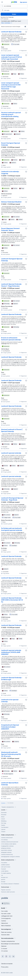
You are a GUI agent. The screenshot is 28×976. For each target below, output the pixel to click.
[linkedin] (13, 956)
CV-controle (4, 951)
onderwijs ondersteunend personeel (9, 841)
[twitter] (9, 956)
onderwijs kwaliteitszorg (7, 854)
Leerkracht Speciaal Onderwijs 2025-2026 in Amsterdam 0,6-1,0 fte (12, 600)
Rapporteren (23, 50)
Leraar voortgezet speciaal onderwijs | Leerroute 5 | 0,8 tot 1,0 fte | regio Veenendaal (11, 57)
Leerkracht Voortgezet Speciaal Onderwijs (11, 259)
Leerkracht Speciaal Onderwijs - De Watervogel (11, 678)
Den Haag (3, 823)
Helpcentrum (4, 923)
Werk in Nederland (6, 925)
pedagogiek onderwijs (6, 852)
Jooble (11, 972)
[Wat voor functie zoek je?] (14, 6)
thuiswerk (3, 869)
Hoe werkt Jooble (6, 913)
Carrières (3, 921)
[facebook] (2, 956)
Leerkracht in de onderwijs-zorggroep (10, 172)
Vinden (14, 14)
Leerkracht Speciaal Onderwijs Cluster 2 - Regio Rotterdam (11, 285)
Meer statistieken (7, 23)
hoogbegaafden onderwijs (7, 846)
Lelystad (3, 829)
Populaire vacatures (6, 889)
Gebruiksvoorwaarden (7, 963)
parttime (3, 879)
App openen (23, 2)
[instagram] (6, 956)
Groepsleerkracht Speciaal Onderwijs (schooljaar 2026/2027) (10, 727)
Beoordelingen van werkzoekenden (10, 943)
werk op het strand (5, 866)
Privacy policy (4, 967)
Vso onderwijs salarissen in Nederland (10, 883)
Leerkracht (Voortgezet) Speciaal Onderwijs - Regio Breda (12, 499)
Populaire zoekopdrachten (9, 807)
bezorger (3, 881)
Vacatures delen (5, 934)
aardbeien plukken (5, 864)
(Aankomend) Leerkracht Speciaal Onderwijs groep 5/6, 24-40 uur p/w (11, 754)
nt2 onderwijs (4, 839)
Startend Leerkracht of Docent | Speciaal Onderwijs (11, 430)
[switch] (25, 26)
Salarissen (3, 946)
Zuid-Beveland (4, 827)
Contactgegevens (6, 918)
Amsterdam (4, 812)
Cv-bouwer (4, 948)
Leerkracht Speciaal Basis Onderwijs (9, 783)
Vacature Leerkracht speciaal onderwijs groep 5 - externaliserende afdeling (11, 114)
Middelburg (3, 821)
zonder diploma (4, 871)
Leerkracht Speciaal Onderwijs (11, 32)
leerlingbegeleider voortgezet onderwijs (10, 856)
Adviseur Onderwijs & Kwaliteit (11, 202)
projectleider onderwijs (6, 850)
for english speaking (6, 873)
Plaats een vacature (6, 932)
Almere (2, 816)
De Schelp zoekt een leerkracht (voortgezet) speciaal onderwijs (11, 529)
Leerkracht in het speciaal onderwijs (9, 700)
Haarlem (3, 825)
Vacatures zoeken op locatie (8, 892)
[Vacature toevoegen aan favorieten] (26, 31)
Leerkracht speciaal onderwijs (11, 453)
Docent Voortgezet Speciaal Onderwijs (10, 144)
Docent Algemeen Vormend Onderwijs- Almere (10, 229)
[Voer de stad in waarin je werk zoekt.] (14, 10)
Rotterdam (3, 814)
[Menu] (2, 2)
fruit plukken (4, 862)
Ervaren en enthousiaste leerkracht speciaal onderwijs (11, 339)
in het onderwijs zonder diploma (8, 844)
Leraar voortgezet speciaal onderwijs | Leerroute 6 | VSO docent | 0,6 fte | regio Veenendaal (11, 86)
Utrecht (3, 819)
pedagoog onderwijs (6, 848)
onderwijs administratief (7, 837)
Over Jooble (4, 911)
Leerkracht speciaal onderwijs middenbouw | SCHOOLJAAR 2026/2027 (11, 652)
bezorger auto (4, 877)
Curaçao (3, 831)
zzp (2, 875)
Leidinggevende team (6, 916)
